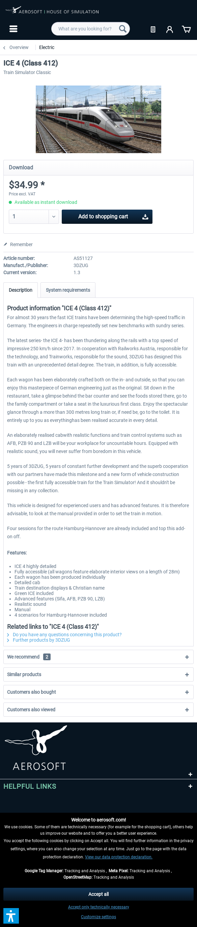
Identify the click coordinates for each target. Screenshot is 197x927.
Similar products (24, 674)
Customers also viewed (31, 709)
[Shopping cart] (186, 28)
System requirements (68, 290)
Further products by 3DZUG (38, 640)
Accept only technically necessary (98, 907)
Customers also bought (31, 692)
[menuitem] (12, 28)
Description (20, 290)
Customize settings (98, 916)
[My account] (170, 28)
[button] (11, 916)
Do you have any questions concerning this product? (64, 634)
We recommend (29, 657)
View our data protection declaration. (118, 857)
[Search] (123, 28)
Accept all (98, 894)
